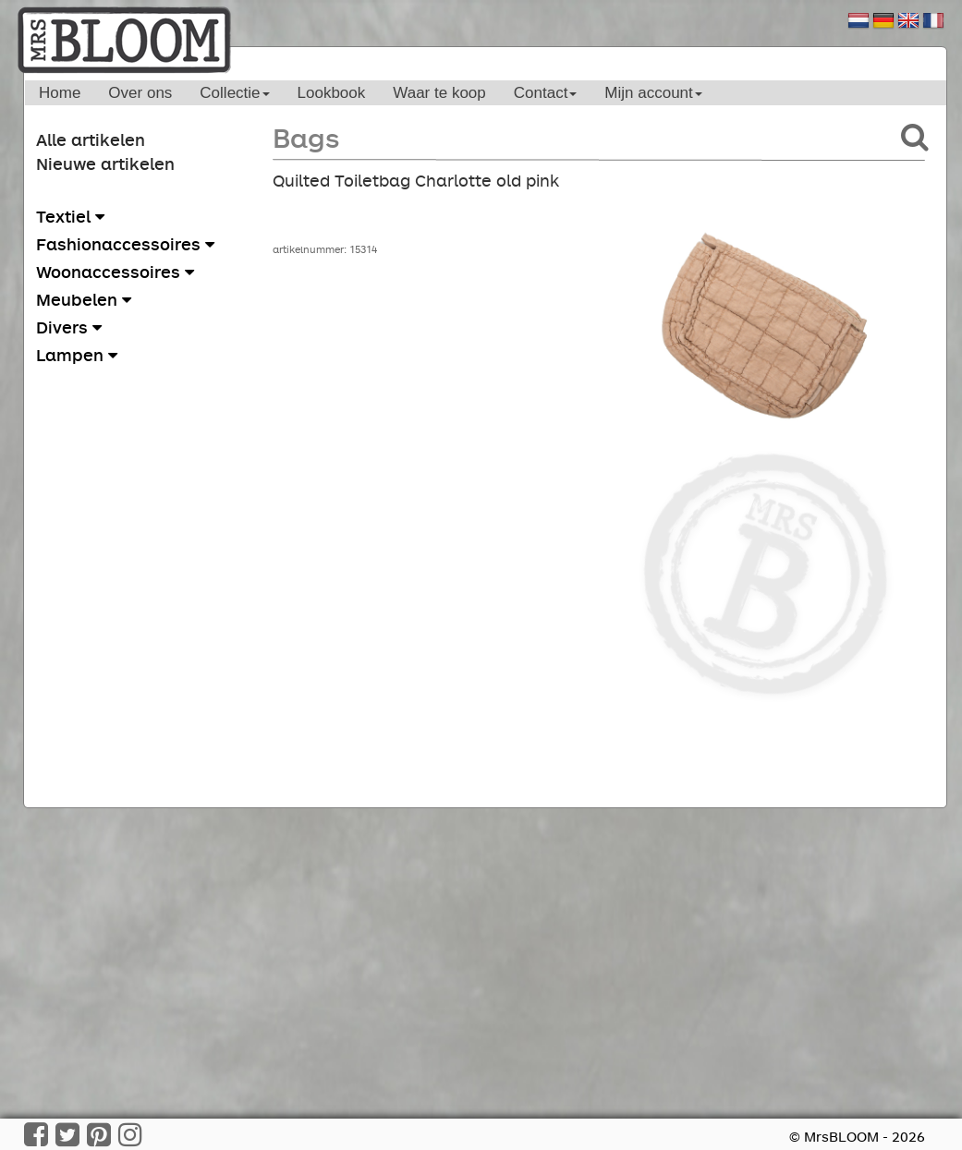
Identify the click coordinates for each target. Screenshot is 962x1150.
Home (59, 93)
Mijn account (652, 93)
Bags (306, 137)
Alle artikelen (90, 139)
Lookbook (332, 93)
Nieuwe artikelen (105, 163)
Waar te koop (439, 93)
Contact (546, 93)
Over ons (140, 93)
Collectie (234, 93)
